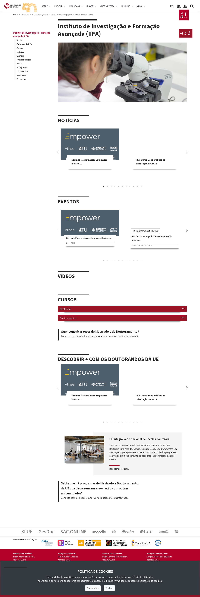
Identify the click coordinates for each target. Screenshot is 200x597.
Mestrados (122, 309)
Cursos (20, 48)
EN (172, 6)
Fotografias (22, 67)
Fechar (109, 588)
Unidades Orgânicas (40, 14)
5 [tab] (118, 186)
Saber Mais (93, 588)
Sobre (45, 6)
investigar (74, 6)
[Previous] (57, 152)
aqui (135, 336)
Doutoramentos (122, 318)
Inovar (90, 6)
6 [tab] (122, 186)
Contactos (21, 79)
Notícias (20, 52)
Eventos (20, 56)
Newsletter (22, 75)
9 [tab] (133, 186)
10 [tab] (137, 186)
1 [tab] (103, 186)
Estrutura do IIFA (24, 44)
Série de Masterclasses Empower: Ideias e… (89, 238)
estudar (58, 6)
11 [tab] (141, 186)
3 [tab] (111, 186)
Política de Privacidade (114, 580)
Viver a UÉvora (107, 6)
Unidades (25, 14)
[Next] (186, 152)
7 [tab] (126, 186)
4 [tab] (114, 186)
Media (139, 6)
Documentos (22, 71)
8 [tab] (129, 186)
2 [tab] (107, 186)
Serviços (125, 6)
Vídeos (19, 63)
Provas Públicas (24, 59)
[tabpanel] (90, 151)
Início (15, 14)
